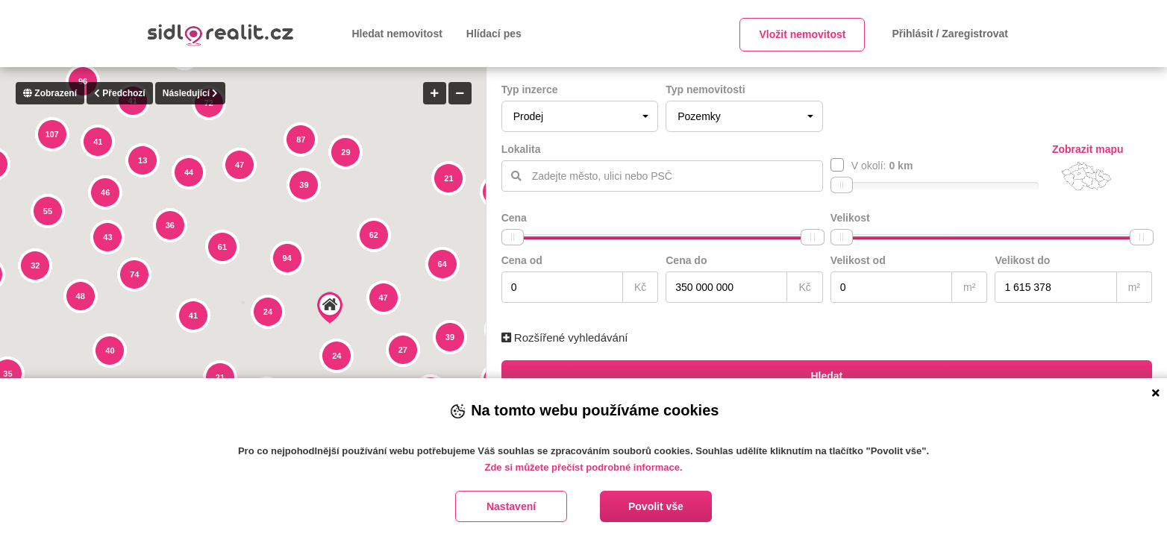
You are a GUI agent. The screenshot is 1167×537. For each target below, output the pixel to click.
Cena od (521, 260)
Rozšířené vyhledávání (564, 337)
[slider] (841, 185)
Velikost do (1022, 260)
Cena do (686, 260)
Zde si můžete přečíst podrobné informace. (583, 467)
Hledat (826, 376)
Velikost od (858, 260)
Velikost (850, 218)
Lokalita (521, 149)
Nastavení (511, 506)
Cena (514, 218)
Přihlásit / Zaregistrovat (950, 34)
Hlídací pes (494, 34)
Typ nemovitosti (705, 89)
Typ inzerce (529, 89)
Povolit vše (655, 506)
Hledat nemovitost (397, 34)
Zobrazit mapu (1088, 149)
